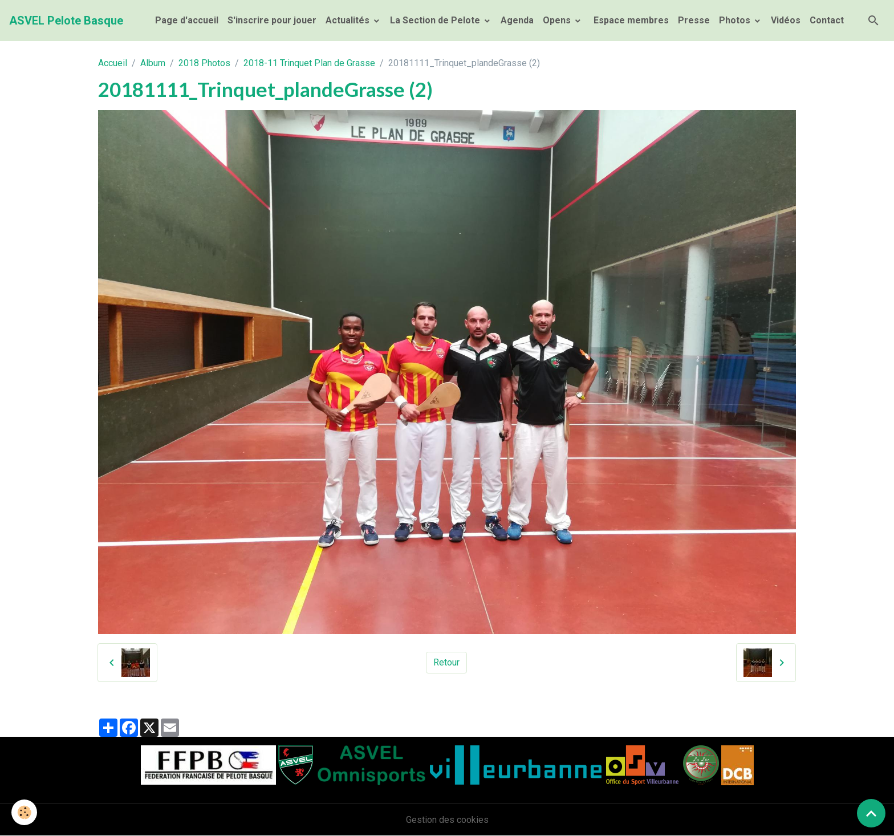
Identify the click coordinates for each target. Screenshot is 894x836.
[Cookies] (24, 812)
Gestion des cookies (447, 819)
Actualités (349, 20)
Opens (558, 20)
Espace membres (630, 20)
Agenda (517, 20)
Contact (827, 20)
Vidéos (785, 20)
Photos (736, 20)
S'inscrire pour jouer (271, 20)
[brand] (66, 20)
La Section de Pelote (436, 20)
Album (152, 63)
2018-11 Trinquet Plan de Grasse (309, 63)
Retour (446, 662)
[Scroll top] (871, 813)
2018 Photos (204, 63)
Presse (694, 20)
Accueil (112, 63)
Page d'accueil (186, 20)
